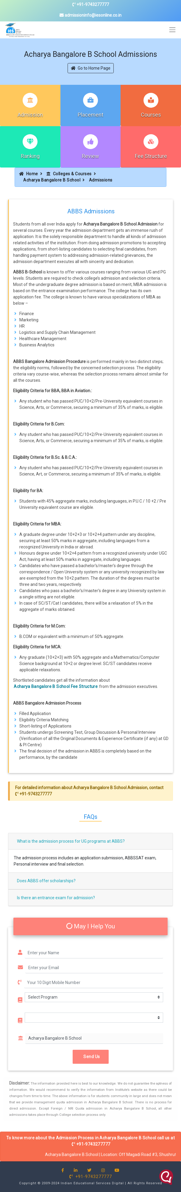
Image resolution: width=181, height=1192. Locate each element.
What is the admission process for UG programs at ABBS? (71, 841)
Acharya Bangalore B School (51, 180)
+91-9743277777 (90, 4)
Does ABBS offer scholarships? (46, 880)
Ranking (30, 156)
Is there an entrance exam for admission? (56, 897)
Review (90, 156)
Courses (151, 115)
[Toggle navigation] (172, 30)
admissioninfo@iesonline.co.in (90, 15)
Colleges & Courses (69, 173)
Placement (90, 115)
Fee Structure (151, 156)
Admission (30, 115)
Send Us (90, 1056)
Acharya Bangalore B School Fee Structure (56, 686)
